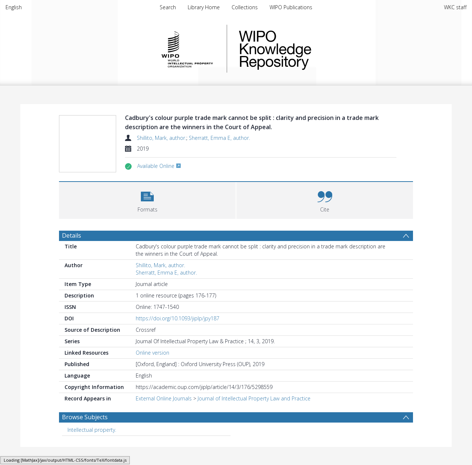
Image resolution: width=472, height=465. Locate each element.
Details (71, 253)
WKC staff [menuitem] (455, 7)
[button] (147, 216)
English (14, 7)
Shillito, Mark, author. (161, 137)
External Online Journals (164, 415)
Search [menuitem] (168, 7)
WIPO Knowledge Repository (305, 49)
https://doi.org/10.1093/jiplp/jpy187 (177, 335)
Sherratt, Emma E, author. (219, 137)
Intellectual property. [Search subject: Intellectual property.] (91, 447)
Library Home (204, 7)
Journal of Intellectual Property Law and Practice (254, 415)
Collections (245, 7)
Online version (152, 369)
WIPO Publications (291, 7)
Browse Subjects (85, 434)
